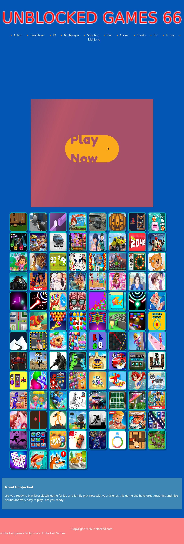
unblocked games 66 (14, 533)
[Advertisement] (92, 69)
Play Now (84, 148)
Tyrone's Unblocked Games (47, 533)
